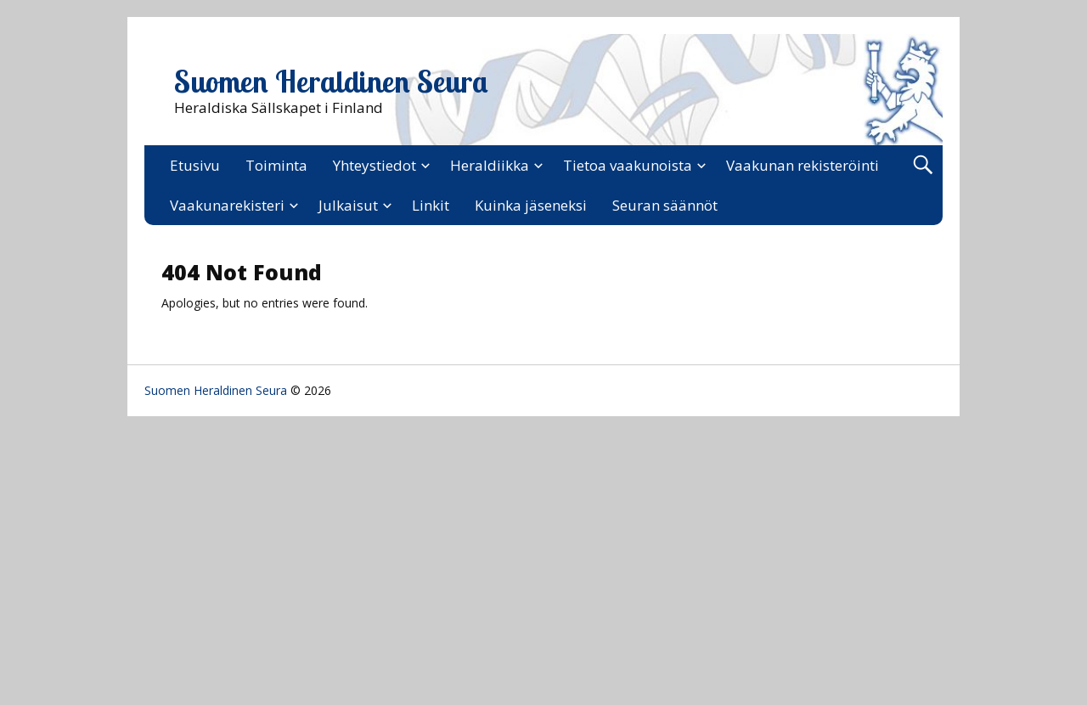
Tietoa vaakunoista (627, 165)
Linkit (430, 205)
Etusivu (195, 165)
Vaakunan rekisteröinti (802, 165)
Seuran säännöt (665, 205)
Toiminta (276, 165)
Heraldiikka (489, 165)
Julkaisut (348, 205)
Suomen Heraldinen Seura (331, 81)
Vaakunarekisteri (227, 205)
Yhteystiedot (374, 165)
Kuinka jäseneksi (531, 205)
